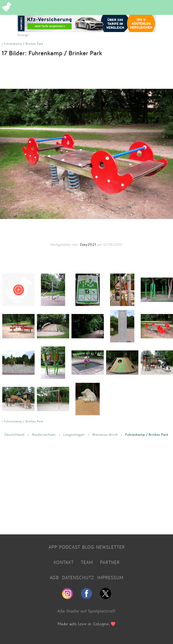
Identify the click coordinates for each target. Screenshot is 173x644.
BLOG (88, 547)
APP (52, 547)
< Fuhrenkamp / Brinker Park (22, 44)
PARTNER (110, 562)
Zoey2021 (88, 244)
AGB (54, 577)
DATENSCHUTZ (78, 577)
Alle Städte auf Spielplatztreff (86, 611)
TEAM (87, 562)
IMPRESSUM (110, 577)
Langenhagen (74, 434)
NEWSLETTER (110, 547)
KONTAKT (64, 562)
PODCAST (69, 547)
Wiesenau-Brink (105, 434)
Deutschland (15, 434)
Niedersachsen (44, 434)
